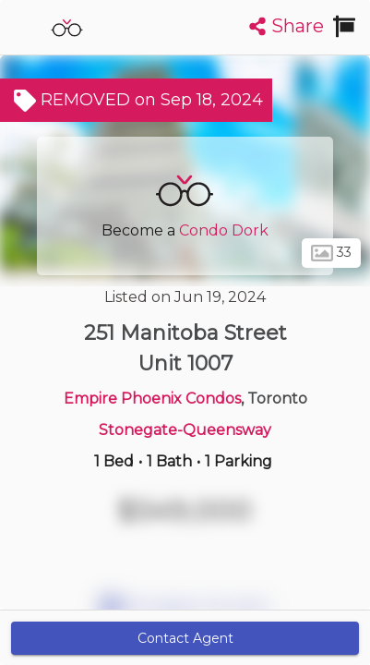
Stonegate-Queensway (185, 430)
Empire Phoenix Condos (152, 398)
